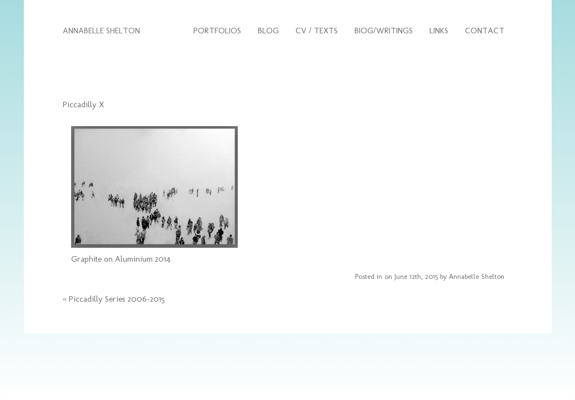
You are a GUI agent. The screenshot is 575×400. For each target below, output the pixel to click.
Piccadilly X (83, 104)
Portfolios (217, 31)
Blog (268, 31)
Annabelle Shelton (476, 276)
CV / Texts (317, 31)
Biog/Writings (383, 31)
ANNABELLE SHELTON (101, 31)
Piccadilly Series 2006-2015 (117, 299)
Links (438, 31)
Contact (484, 31)
